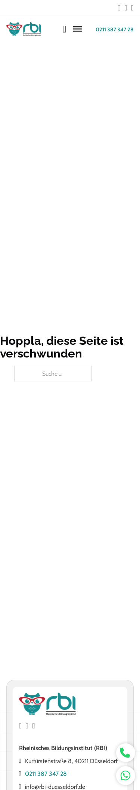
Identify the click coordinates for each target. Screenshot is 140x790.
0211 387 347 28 (115, 29)
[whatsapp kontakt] (125, 752)
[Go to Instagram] (125, 8)
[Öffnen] (77, 29)
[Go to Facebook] (119, 8)
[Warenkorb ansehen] (64, 29)
